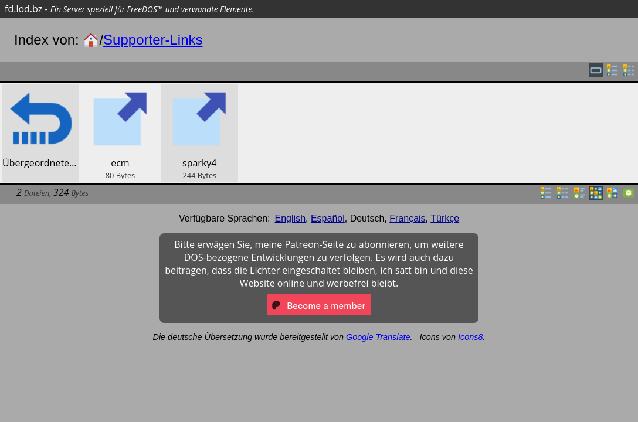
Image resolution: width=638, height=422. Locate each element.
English (290, 218)
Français (407, 218)
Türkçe (444, 218)
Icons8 (470, 337)
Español (328, 218)
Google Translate (378, 337)
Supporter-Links (152, 39)
